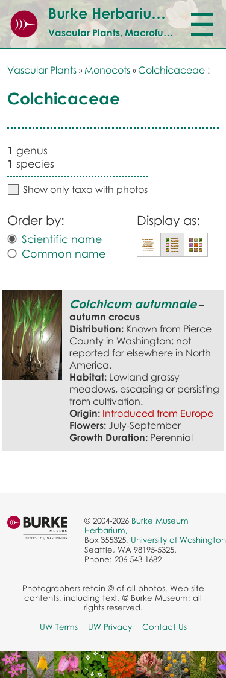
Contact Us (164, 627)
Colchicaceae (171, 70)
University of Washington (178, 540)
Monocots (107, 70)
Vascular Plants (42, 70)
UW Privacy (110, 627)
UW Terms (59, 627)
